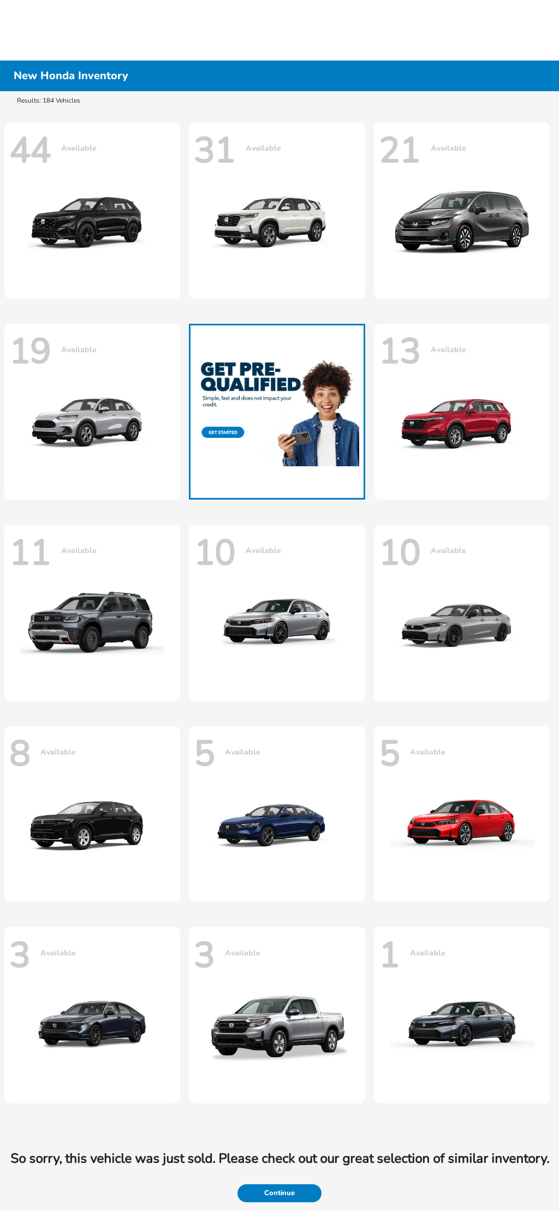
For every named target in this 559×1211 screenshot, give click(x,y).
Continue (279, 1193)
